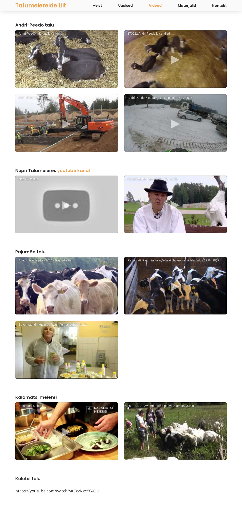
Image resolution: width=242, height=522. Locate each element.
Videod (155, 5)
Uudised (125, 5)
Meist (97, 5)
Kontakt (219, 5)
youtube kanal (73, 170)
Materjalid (187, 5)
